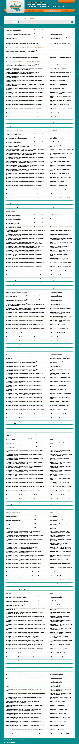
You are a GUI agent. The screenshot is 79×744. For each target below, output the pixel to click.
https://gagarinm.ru (27, 61)
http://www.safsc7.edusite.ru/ (38, 47)
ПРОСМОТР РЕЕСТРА (52, 10)
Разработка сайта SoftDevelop (12, 741)
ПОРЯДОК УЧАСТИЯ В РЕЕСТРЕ (34, 10)
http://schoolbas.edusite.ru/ (37, 40)
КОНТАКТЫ (66, 10)
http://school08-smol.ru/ (35, 54)
